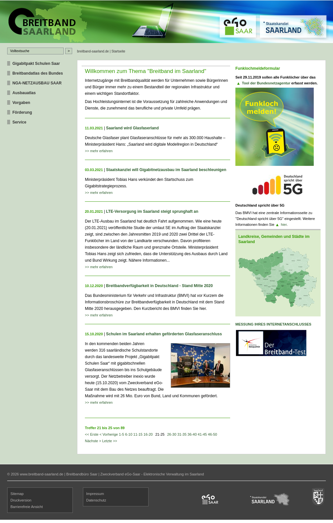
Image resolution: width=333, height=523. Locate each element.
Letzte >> (109, 441)
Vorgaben (21, 102)
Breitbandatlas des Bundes (37, 73)
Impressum (95, 494)
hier (284, 224)
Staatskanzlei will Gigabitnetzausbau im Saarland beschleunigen (166, 169)
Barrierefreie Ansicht (26, 507)
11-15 (137, 434)
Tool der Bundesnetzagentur (266, 83)
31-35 (181, 434)
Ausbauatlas (24, 93)
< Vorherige (109, 434)
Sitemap (17, 494)
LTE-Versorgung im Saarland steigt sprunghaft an (152, 211)
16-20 (148, 434)
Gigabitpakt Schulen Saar (36, 63)
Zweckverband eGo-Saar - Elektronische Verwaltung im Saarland (152, 474)
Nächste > (93, 441)
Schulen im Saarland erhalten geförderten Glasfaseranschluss (164, 334)
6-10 (128, 434)
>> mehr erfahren (99, 151)
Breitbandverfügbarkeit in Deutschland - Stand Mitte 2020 (159, 285)
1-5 (121, 434)
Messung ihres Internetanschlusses (273, 324)
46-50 (212, 434)
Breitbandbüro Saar (81, 474)
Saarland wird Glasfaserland (132, 128)
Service (19, 122)
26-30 (171, 434)
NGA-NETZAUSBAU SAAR (37, 83)
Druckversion (20, 500)
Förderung (22, 112)
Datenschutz (96, 500)
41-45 (202, 434)
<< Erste (92, 434)
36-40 (192, 434)
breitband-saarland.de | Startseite (101, 51)
